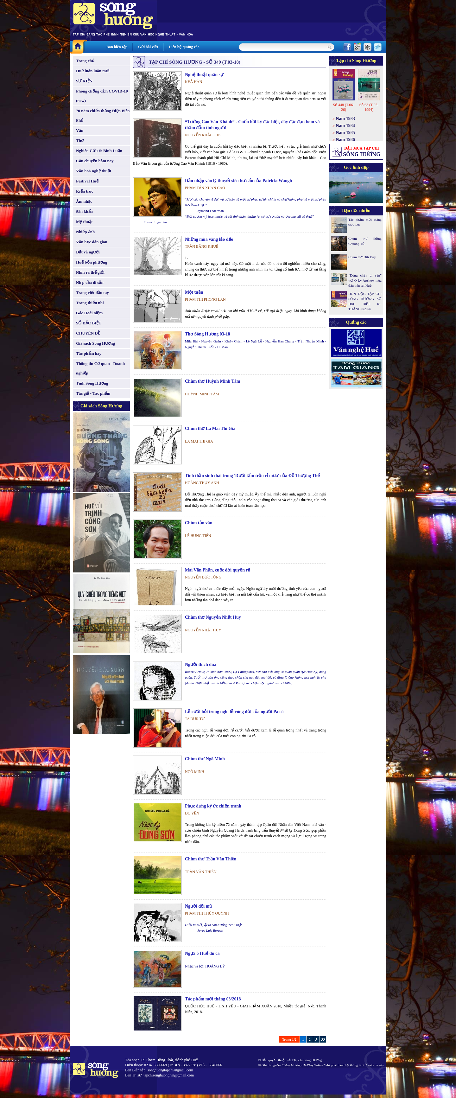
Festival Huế (87, 181)
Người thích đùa (200, 664)
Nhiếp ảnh (85, 231)
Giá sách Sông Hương (95, 343)
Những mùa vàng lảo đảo (209, 239)
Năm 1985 (345, 132)
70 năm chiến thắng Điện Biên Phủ (103, 115)
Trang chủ (85, 60)
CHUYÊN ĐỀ (88, 333)
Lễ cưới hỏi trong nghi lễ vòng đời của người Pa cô (234, 711)
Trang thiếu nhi (90, 302)
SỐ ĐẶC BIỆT (88, 323)
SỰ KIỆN (84, 81)
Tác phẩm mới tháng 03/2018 (213, 999)
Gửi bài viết (148, 47)
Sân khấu (84, 211)
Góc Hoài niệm (89, 312)
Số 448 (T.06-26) (343, 107)
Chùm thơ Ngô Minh (205, 758)
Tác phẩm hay (88, 353)
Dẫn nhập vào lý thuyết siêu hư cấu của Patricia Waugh (238, 180)
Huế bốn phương (91, 262)
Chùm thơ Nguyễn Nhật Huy (213, 617)
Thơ (80, 140)
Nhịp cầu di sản (90, 282)
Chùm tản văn (198, 522)
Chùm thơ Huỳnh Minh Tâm (212, 381)
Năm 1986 (345, 139)
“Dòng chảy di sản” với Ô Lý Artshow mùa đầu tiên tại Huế (365, 280)
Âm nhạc (84, 201)
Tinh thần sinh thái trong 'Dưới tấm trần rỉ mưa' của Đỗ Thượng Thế (252, 475)
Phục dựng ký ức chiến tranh (213, 806)
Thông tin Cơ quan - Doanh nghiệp (100, 368)
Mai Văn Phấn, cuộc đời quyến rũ (217, 570)
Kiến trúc (84, 191)
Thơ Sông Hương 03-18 (207, 334)
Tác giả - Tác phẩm (93, 393)
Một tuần (194, 292)
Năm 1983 (345, 118)
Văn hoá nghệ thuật (93, 171)
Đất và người (88, 252)
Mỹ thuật (84, 221)
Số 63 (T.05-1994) (368, 107)
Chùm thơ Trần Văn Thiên (210, 859)
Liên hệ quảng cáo (184, 47)
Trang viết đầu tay (92, 292)
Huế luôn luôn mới (93, 70)
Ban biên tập (116, 47)
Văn (79, 130)
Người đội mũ (198, 906)
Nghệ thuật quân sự (204, 74)
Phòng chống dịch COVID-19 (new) (102, 96)
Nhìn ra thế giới (90, 272)
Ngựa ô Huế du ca (202, 953)
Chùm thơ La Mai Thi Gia (210, 428)
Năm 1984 (345, 125)
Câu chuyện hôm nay (95, 160)
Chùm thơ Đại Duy (362, 257)
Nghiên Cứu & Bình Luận (99, 150)
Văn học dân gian (91, 241)
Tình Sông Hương (92, 383)
